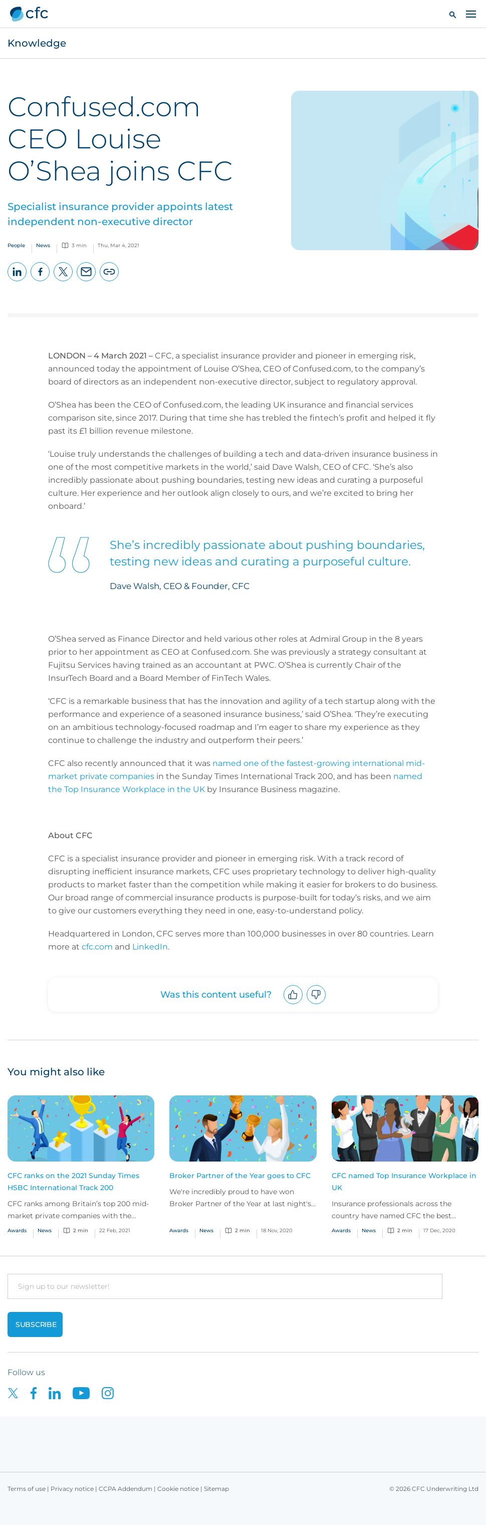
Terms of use (27, 1488)
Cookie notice (178, 1488)
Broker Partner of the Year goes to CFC (240, 1175)
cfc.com (97, 946)
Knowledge (37, 43)
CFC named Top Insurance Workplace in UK (404, 1181)
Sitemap (216, 1488)
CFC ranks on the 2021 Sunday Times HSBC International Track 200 (73, 1181)
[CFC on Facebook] (40, 1392)
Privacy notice (72, 1488)
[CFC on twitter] (19, 1392)
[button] (452, 14)
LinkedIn (150, 946)
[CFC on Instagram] (113, 1392)
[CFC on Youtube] (87, 1392)
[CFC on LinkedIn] (61, 1392)
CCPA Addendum (125, 1488)
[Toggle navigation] (471, 14)
